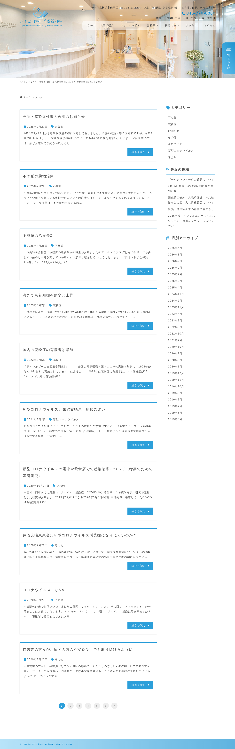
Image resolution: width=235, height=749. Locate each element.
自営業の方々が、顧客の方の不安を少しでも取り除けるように (78, 649)
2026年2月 (175, 261)
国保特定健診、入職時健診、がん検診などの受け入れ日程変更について (191, 200)
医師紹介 (108, 25)
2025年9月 (175, 267)
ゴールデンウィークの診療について (191, 179)
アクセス (191, 25)
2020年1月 (175, 366)
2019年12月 (176, 373)
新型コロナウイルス (66, 419)
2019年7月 (175, 406)
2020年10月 (176, 346)
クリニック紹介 (131, 25)
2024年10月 (176, 294)
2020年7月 (175, 353)
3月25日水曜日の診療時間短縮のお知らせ (190, 188)
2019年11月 (176, 379)
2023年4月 (175, 313)
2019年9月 (175, 393)
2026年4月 (175, 248)
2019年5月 (175, 419)
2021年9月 (175, 340)
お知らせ (209, 25)
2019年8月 (175, 399)
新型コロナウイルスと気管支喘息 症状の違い (64, 409)
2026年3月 (175, 254)
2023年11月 (176, 307)
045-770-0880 (200, 13)
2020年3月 (175, 360)
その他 (60, 485)
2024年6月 (175, 300)
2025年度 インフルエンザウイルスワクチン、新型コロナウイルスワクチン (191, 220)
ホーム (91, 25)
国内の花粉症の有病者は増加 (48, 350)
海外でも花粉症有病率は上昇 (48, 295)
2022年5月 (175, 327)
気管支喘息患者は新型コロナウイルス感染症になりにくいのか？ (80, 535)
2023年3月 (175, 320)
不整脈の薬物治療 (38, 176)
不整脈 (57, 186)
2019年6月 (175, 412)
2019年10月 (176, 386)
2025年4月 (175, 287)
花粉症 (57, 305)
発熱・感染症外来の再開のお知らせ (54, 117)
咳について (175, 144)
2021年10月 (176, 333)
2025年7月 (175, 274)
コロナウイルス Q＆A (43, 590)
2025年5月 (175, 280)
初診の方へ (172, 25)
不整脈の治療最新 (38, 236)
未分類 (59, 126)
